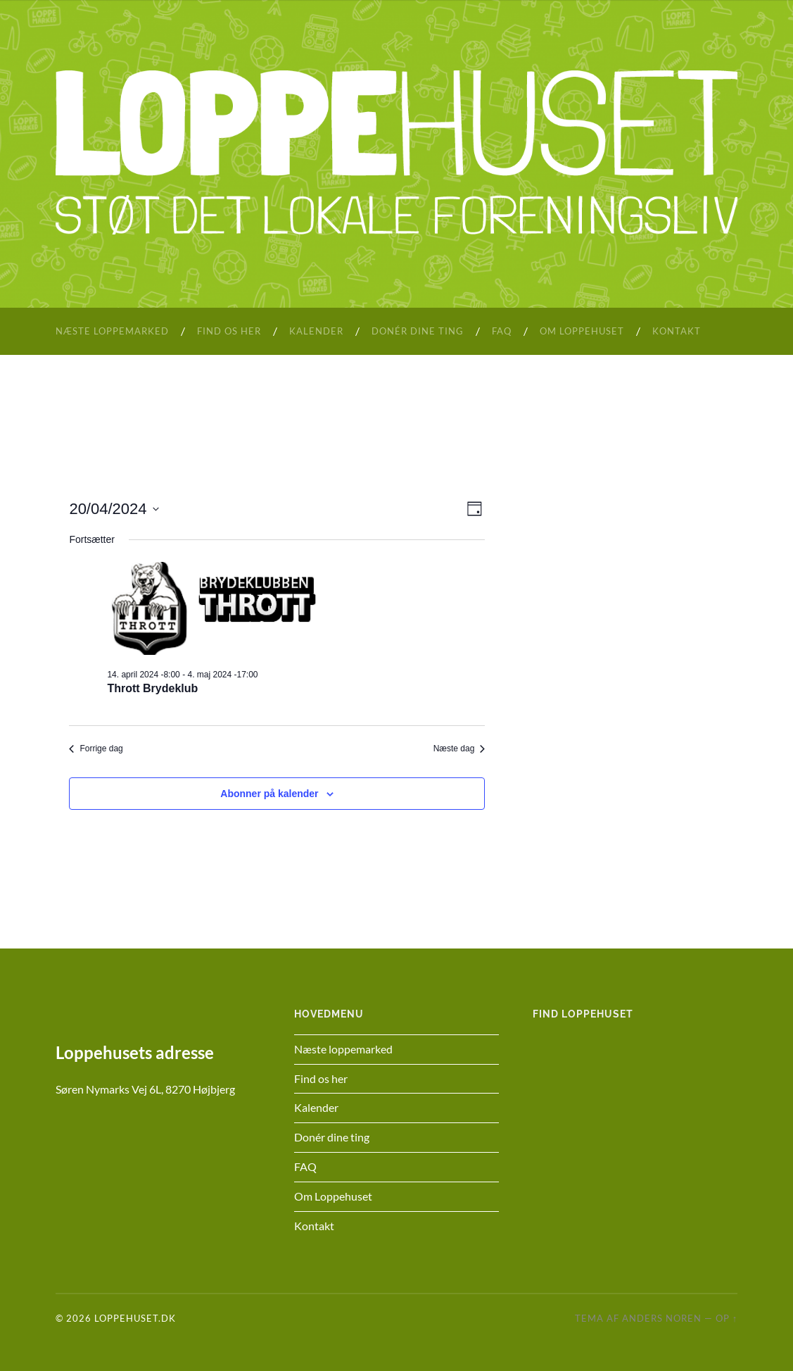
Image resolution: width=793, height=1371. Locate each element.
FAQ (502, 331)
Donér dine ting (418, 331)
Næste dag (459, 748)
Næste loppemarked (112, 331)
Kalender (316, 331)
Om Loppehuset (582, 331)
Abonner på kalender (269, 793)
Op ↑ (726, 1318)
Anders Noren (662, 1318)
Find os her (229, 331)
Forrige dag (95, 748)
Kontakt (676, 331)
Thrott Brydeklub (152, 688)
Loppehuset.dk (135, 1318)
